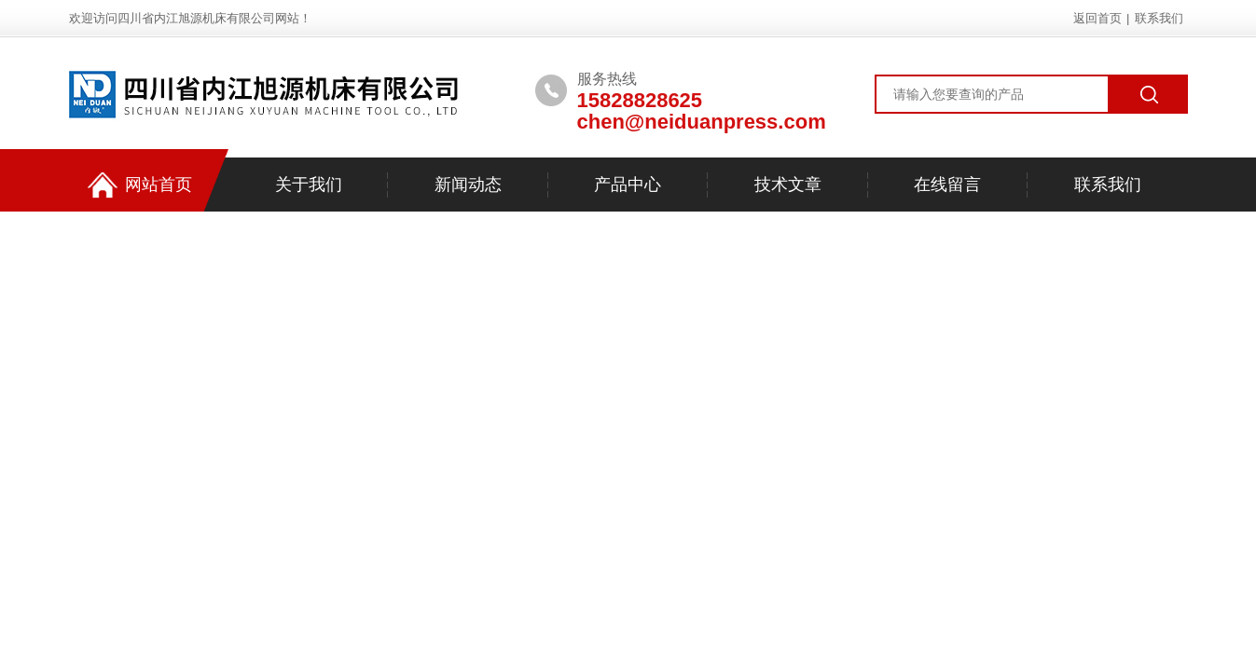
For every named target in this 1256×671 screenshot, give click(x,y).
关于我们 (308, 184)
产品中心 (627, 184)
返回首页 (1097, 18)
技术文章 (787, 184)
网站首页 (140, 185)
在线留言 (947, 184)
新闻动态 (468, 184)
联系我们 (1159, 18)
